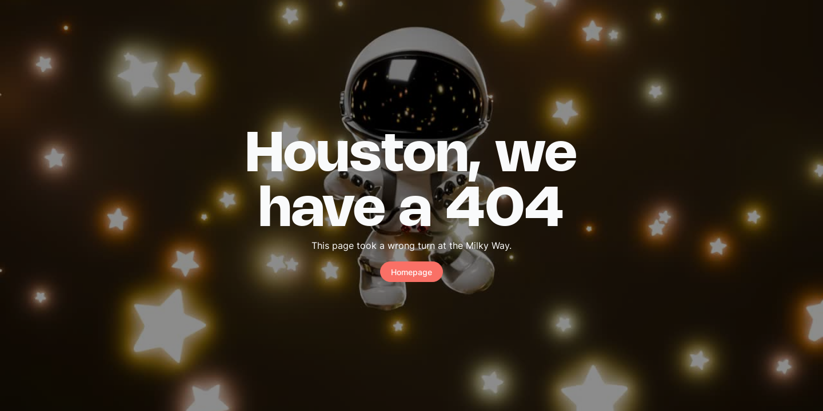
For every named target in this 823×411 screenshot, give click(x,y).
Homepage (411, 272)
